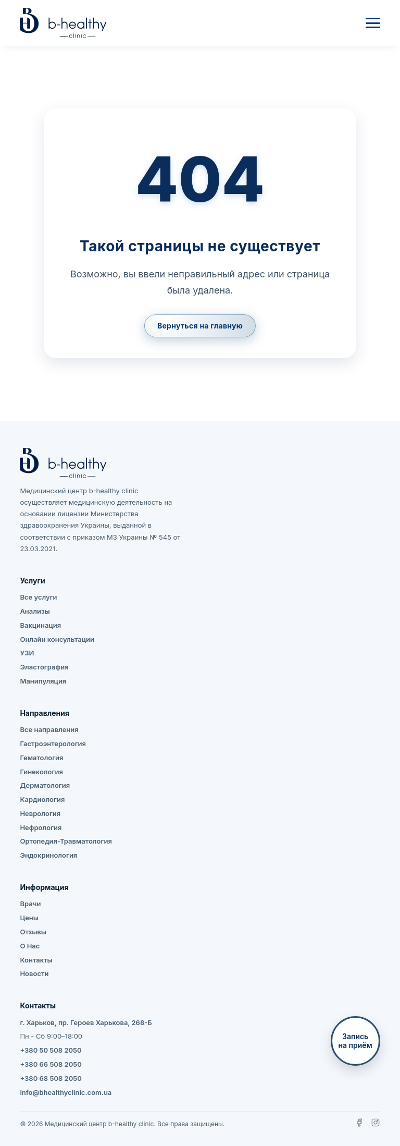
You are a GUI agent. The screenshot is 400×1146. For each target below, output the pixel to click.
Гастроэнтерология (53, 743)
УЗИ (27, 653)
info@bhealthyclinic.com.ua (65, 1092)
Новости (34, 973)
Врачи (30, 903)
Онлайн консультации (57, 639)
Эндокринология (48, 855)
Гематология (41, 757)
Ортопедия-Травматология (65, 841)
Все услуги (38, 597)
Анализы (34, 611)
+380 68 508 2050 (50, 1078)
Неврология (40, 813)
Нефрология (40, 827)
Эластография (44, 667)
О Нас (30, 946)
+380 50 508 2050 (50, 1050)
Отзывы (33, 932)
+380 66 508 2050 (50, 1064)
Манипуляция (43, 681)
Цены (29, 917)
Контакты (36, 960)
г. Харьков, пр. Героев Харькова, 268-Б (86, 1022)
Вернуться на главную (200, 325)
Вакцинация (40, 625)
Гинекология (41, 771)
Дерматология (45, 785)
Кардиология (42, 799)
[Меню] (373, 23)
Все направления (49, 729)
